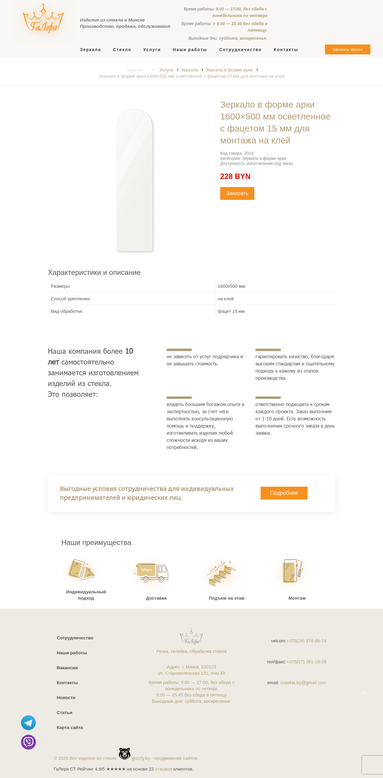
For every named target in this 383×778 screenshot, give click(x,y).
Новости (66, 697)
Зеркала (189, 69)
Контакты (67, 682)
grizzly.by (141, 758)
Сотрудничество (75, 637)
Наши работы (72, 652)
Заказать (237, 193)
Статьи (64, 712)
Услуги (166, 69)
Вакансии (67, 667)
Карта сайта (70, 727)
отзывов (163, 768)
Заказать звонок (348, 49)
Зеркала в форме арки (229, 69)
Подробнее (284, 493)
